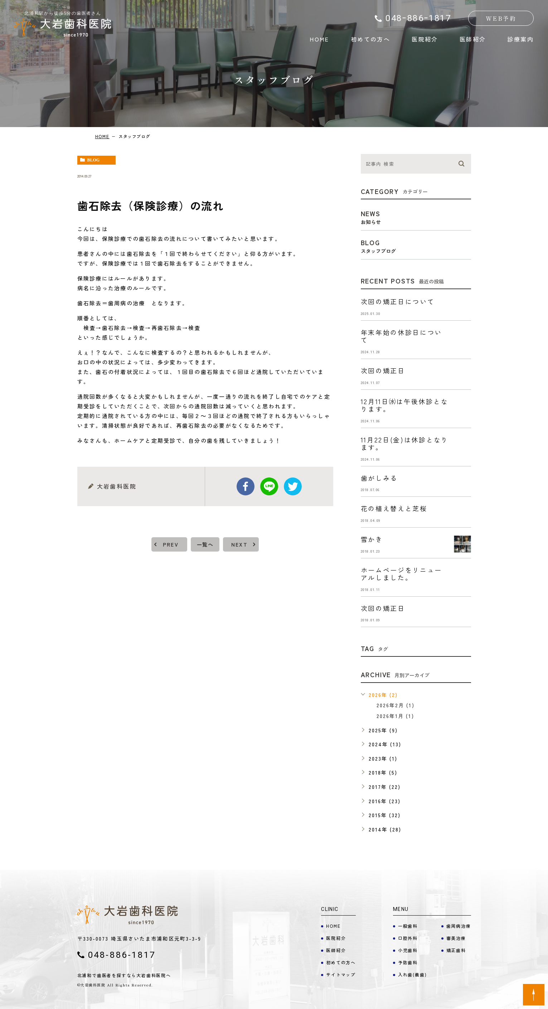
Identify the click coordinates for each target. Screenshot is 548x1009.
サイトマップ (341, 974)
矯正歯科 (456, 950)
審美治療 (456, 938)
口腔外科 (408, 938)
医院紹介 (425, 39)
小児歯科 (408, 950)
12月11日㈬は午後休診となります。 (404, 405)
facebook (245, 486)
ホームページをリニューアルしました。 (401, 573)
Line (269, 486)
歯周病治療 (458, 926)
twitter (293, 486)
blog (93, 159)
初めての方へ (370, 39)
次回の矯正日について (398, 301)
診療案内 (520, 39)
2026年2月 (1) (395, 705)
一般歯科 (408, 926)
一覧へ (205, 544)
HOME (319, 39)
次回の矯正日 (383, 370)
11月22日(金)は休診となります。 (405, 443)
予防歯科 (408, 962)
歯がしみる (379, 477)
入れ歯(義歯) (412, 974)
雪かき (372, 539)
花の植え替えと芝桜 (394, 508)
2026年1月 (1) (395, 715)
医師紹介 (473, 39)
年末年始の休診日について (401, 336)
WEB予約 (501, 18)
